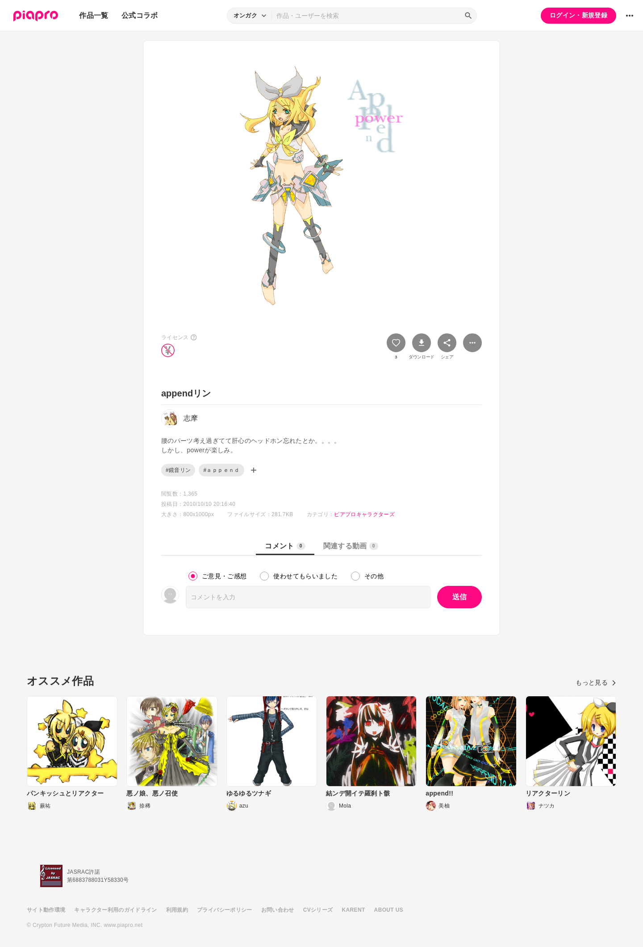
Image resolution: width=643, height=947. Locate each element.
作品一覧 (93, 15)
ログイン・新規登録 (578, 15)
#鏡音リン (178, 470)
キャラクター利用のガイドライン (115, 910)
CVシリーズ (318, 910)
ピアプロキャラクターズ (364, 514)
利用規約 (177, 910)
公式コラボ (139, 15)
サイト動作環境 (46, 910)
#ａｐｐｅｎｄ (221, 470)
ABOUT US (388, 910)
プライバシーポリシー (224, 910)
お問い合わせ (277, 910)
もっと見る (596, 682)
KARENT (353, 910)
